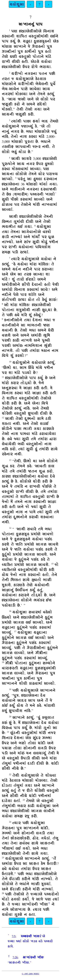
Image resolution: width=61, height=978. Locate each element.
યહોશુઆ (17, 4)
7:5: (14, 936)
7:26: (15, 957)
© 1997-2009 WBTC (30, 973)
